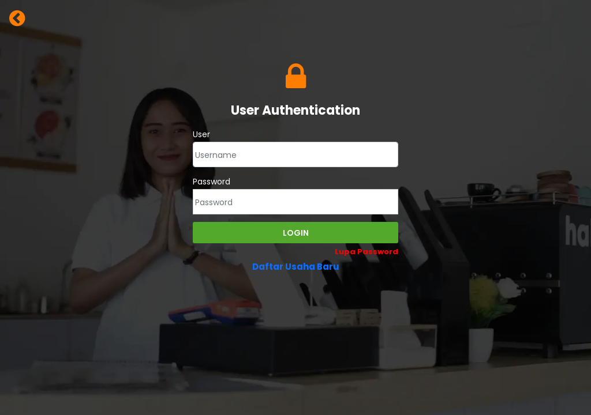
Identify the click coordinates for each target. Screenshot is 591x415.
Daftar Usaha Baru (295, 267)
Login (296, 233)
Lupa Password (366, 251)
